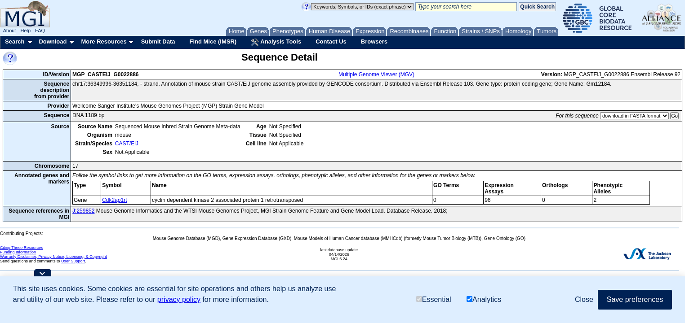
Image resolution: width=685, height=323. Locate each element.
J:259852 (83, 211)
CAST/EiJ (126, 143)
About (9, 30)
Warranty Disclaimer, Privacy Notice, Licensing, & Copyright (53, 256)
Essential (433, 299)
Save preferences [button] (635, 299)
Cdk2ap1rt (114, 200)
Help (25, 30)
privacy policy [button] (178, 299)
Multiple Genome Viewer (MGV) (376, 74)
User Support (73, 261)
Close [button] (584, 299)
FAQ (40, 30)
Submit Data (158, 41)
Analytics (484, 299)
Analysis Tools (276, 42)
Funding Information (18, 252)
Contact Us (331, 41)
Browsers (374, 41)
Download (53, 41)
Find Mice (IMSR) (212, 41)
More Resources (103, 41)
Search (14, 41)
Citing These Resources (21, 247)
